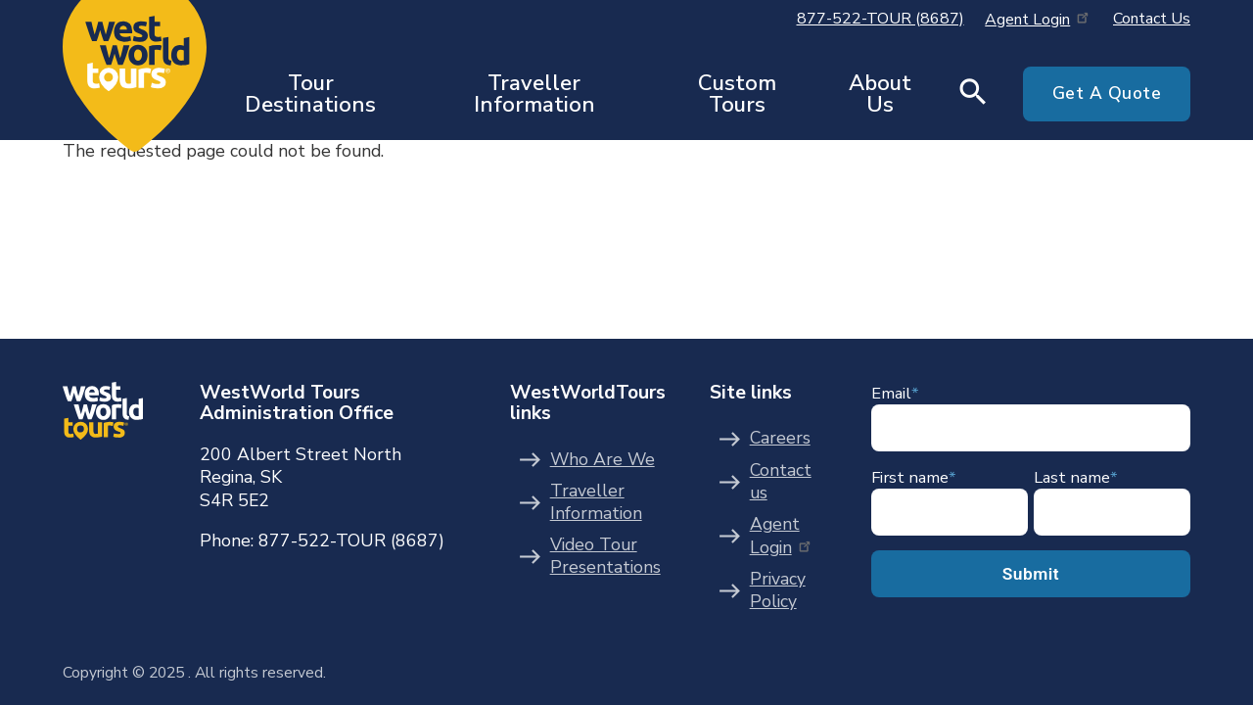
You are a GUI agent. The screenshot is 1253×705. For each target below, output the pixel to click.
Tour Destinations (310, 94)
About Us (880, 94)
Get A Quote (1107, 93)
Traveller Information (534, 94)
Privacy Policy (778, 591)
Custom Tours (737, 94)
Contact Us (1151, 18)
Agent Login (1038, 19)
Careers (780, 438)
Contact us (781, 482)
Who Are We (602, 459)
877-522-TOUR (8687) (880, 18)
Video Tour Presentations (605, 557)
